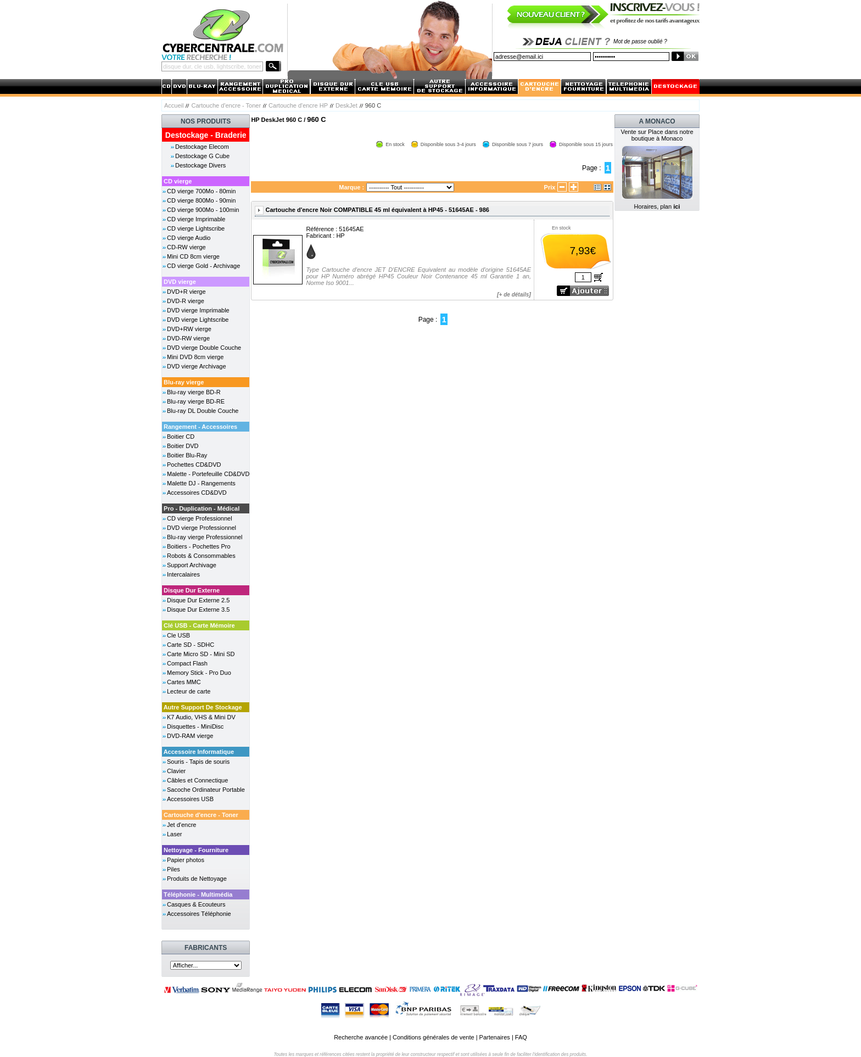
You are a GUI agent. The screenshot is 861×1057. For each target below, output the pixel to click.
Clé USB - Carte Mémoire (199, 625)
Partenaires (494, 1037)
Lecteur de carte (189, 691)
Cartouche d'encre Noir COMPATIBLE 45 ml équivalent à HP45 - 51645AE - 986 (377, 209)
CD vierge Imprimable (196, 219)
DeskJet (346, 105)
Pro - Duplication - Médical (201, 508)
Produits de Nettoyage (197, 878)
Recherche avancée (361, 1037)
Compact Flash (187, 663)
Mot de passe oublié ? (640, 41)
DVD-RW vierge (188, 338)
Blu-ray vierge (184, 382)
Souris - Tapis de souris (198, 761)
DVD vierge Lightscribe (198, 319)
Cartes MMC (184, 682)
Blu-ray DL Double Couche (202, 410)
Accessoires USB (190, 799)
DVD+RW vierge (189, 329)
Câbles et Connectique (197, 780)
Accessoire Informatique (199, 751)
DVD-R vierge (185, 301)
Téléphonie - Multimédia (198, 894)
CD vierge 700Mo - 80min (201, 191)
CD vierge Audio (189, 237)
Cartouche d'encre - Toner (226, 105)
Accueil (173, 105)
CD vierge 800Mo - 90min (201, 200)
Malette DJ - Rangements (201, 483)
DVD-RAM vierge (190, 735)
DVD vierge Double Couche (204, 347)
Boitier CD (180, 436)
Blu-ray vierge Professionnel (205, 537)
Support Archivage (191, 565)
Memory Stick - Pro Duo (199, 672)
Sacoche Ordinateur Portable (206, 789)
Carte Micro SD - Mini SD (200, 654)
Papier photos (185, 860)
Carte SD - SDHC (190, 644)
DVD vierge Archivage (196, 366)
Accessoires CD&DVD (197, 492)
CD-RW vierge (186, 247)
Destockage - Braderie (206, 135)
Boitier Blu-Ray (187, 455)
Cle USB (178, 635)
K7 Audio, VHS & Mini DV (201, 717)
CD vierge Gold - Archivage (203, 265)
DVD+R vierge (186, 291)
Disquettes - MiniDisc (195, 726)
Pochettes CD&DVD (194, 464)
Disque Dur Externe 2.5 (198, 600)
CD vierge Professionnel (199, 518)
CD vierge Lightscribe (196, 228)
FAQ (521, 1037)
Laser (174, 834)
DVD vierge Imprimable (198, 310)
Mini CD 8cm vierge (193, 256)
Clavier (176, 771)
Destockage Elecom (202, 146)
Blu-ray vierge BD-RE (196, 401)
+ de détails (514, 295)
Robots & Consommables (201, 555)
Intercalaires (183, 574)
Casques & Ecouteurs (196, 904)
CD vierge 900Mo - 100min (203, 209)
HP (340, 235)
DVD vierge (180, 281)
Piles (173, 869)
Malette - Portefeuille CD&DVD (208, 474)
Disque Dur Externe (192, 590)
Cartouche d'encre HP (298, 105)
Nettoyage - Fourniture (196, 850)
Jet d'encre (181, 824)
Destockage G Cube (202, 156)
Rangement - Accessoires (200, 426)
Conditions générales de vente (433, 1037)
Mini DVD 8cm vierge (195, 357)
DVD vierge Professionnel (201, 527)
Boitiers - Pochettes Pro (199, 546)
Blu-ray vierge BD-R (194, 392)
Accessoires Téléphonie (199, 913)
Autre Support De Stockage (203, 707)
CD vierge (178, 181)
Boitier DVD (182, 446)
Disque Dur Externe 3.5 (198, 609)
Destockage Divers (200, 165)
